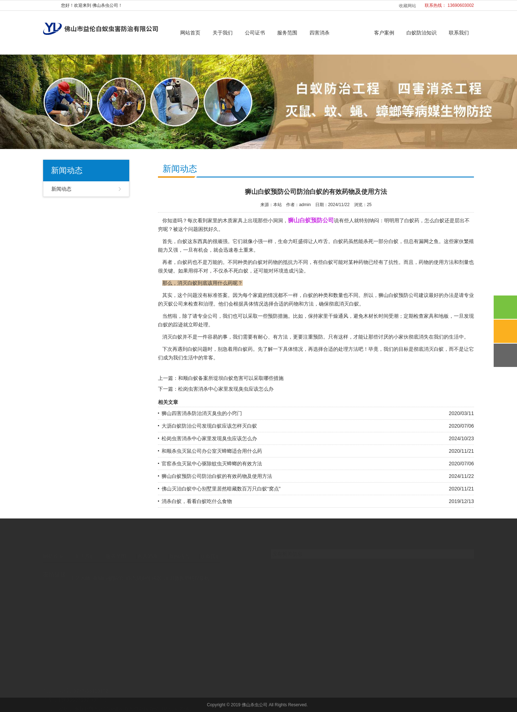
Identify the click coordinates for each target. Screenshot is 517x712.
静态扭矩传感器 (143, 572)
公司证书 (255, 33)
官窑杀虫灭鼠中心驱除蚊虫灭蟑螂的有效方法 (212, 463)
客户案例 (384, 33)
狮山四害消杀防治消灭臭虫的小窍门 (202, 413)
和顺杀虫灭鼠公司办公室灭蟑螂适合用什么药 (212, 451)
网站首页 (190, 33)
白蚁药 (245, 349)
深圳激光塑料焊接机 (186, 572)
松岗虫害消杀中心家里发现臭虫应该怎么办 (226, 389)
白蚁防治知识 (421, 33)
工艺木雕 (80, 572)
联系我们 (459, 33)
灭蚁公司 (173, 304)
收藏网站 (407, 5)
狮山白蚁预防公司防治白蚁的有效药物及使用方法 (217, 476)
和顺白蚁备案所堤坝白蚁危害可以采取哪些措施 (231, 378)
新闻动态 (352, 33)
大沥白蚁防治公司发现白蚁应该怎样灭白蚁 (209, 426)
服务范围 (287, 33)
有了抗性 (388, 262)
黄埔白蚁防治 (108, 572)
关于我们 (223, 33)
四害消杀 (319, 33)
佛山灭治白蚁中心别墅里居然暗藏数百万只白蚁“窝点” (221, 489)
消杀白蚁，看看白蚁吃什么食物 (197, 501)
